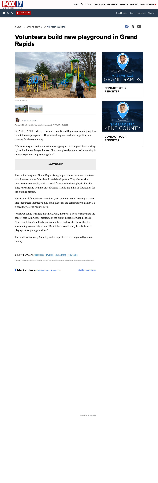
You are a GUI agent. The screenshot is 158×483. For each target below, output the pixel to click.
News (18, 26)
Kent (131, 13)
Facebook (38, 254)
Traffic (134, 4)
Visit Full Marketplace (87, 270)
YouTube (73, 254)
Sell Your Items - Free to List (48, 271)
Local (89, 4)
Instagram (60, 254)
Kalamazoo (140, 13)
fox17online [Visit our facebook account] (4, 13)
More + (151, 13)
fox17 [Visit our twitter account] (12, 13)
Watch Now (148, 4)
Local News (34, 26)
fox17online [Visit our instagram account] (8, 13)
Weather (112, 4)
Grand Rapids (121, 13)
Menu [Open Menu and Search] (78, 4)
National (100, 4)
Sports (123, 4)
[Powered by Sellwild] (92, 416)
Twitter (49, 254)
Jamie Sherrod (30, 120)
